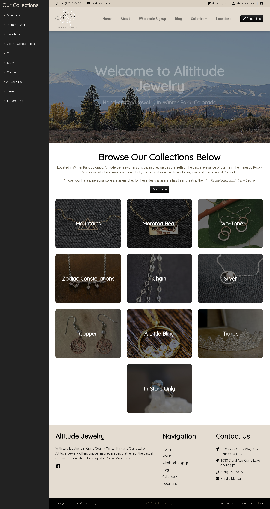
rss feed (253, 503)
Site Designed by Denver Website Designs (76, 503)
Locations (223, 19)
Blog (178, 19)
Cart (217, 3)
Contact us (252, 18)
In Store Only (12, 101)
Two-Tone (11, 34)
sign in (263, 503)
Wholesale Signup (152, 19)
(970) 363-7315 (229, 472)
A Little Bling (12, 82)
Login (244, 3)
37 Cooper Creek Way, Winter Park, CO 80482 (239, 451)
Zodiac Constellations (19, 44)
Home (107, 19)
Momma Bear (13, 25)
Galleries (197, 19)
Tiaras (8, 91)
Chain (8, 53)
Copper (9, 72)
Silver (8, 63)
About (125, 19)
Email (99, 3)
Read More (159, 189)
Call (69, 3)
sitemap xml (239, 503)
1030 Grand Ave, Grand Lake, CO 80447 (238, 462)
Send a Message (230, 478)
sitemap (225, 503)
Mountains (11, 15)
